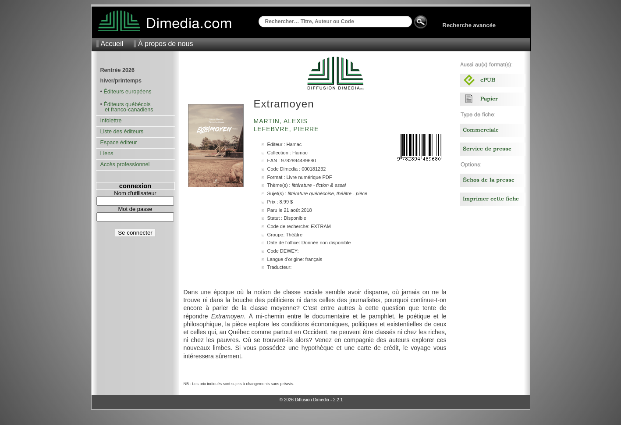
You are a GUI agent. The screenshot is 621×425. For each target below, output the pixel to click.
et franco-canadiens (126, 110)
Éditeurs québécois (126, 104)
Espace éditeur (118, 142)
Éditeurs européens (127, 92)
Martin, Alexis (282, 121)
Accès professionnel (125, 164)
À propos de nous (165, 43)
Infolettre (111, 121)
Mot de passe (135, 209)
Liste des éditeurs (122, 132)
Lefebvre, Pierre (287, 128)
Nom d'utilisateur (135, 193)
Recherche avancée (469, 25)
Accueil (112, 43)
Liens (107, 153)
